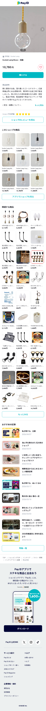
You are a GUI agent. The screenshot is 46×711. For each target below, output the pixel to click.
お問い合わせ (29, 658)
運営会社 (7, 688)
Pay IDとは (7, 658)
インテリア (26, 558)
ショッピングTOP (14, 558)
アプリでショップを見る (23, 197)
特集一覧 (23, 548)
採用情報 (7, 692)
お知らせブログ (9, 669)
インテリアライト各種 (12, 560)
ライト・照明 (37, 558)
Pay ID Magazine (9, 673)
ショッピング (8, 677)
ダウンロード (23, 629)
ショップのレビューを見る (23, 120)
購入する (23, 75)
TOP (4, 558)
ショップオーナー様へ (11, 665)
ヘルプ (27, 661)
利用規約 (27, 665)
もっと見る (39, 105)
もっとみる (23, 414)
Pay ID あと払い (9, 661)
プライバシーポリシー (11, 696)
